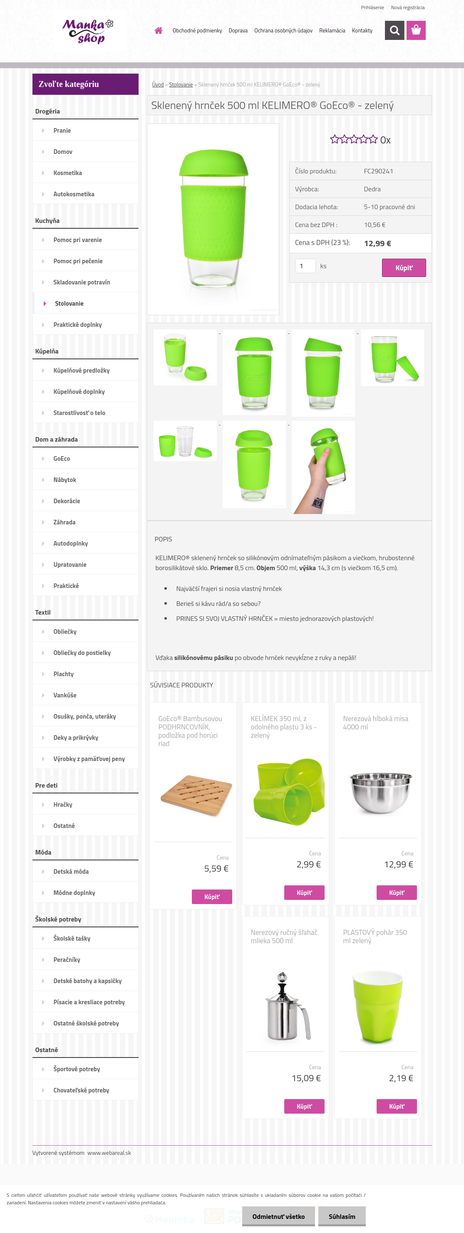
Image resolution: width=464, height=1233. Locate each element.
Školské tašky (72, 938)
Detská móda (71, 871)
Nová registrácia (408, 7)
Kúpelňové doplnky (79, 391)
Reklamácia (332, 30)
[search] (394, 30)
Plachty (64, 674)
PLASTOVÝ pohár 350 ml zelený (375, 936)
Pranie (62, 130)
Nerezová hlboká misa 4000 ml (376, 722)
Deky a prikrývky (76, 737)
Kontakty (362, 30)
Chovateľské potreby (81, 1090)
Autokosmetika (74, 194)
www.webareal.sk (109, 1152)
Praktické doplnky (78, 324)
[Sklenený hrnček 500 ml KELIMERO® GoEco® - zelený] (213, 127)
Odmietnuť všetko (278, 1216)
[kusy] (305, 266)
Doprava (238, 30)
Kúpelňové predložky (82, 370)
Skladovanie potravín (82, 282)
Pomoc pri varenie (78, 240)
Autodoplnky (71, 543)
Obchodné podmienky (197, 30)
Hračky (63, 804)
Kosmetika (68, 173)
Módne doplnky (74, 892)
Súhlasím (342, 1216)
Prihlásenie (372, 7)
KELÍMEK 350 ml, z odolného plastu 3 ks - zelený (284, 726)
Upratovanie (70, 564)
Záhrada (65, 522)
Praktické (66, 586)
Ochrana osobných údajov (283, 30)
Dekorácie (67, 501)
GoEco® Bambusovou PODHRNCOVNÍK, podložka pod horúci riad (191, 731)
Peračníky (67, 959)
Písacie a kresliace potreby (89, 1002)
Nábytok (65, 479)
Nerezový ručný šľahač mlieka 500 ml (284, 936)
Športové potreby (77, 1069)
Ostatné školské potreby (86, 1023)
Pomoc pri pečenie (78, 261)
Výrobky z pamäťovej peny (89, 759)
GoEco (62, 458)
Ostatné (64, 825)
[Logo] (89, 31)
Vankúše (65, 695)
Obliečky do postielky (82, 652)
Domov (63, 151)
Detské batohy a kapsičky (88, 981)
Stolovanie (69, 303)
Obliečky (65, 631)
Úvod (158, 84)
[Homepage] (157, 30)
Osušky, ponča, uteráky (85, 716)
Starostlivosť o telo (80, 413)
